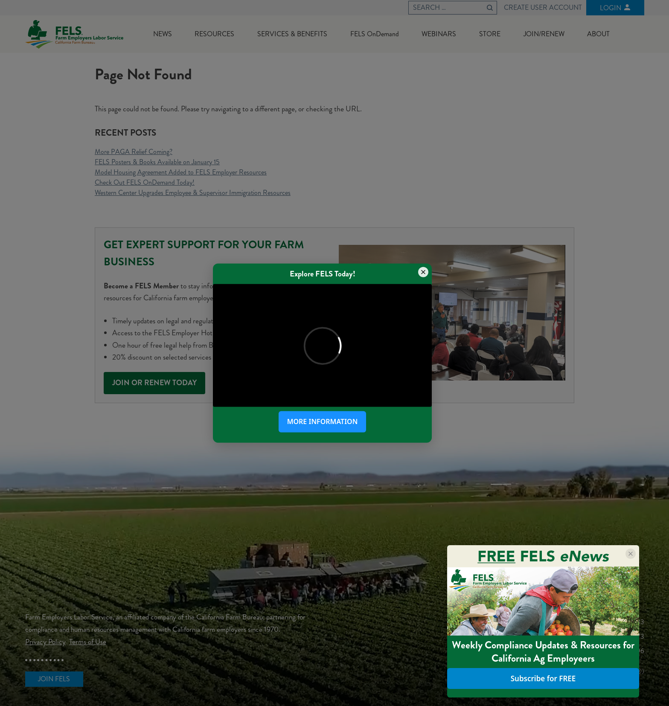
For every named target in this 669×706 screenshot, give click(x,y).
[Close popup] (423, 272)
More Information (322, 421)
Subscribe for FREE (543, 678)
